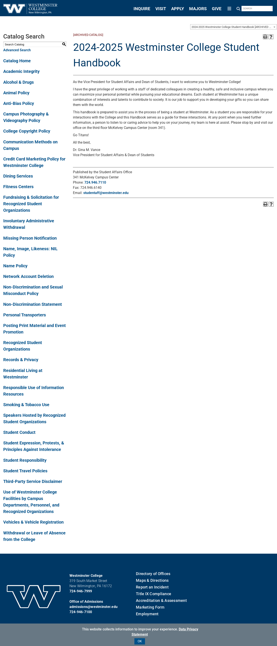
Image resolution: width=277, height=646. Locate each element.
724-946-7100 (80, 612)
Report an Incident (152, 587)
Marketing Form (150, 607)
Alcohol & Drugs (18, 82)
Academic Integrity (21, 71)
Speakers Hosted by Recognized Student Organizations (34, 418)
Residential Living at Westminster (22, 374)
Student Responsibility (25, 460)
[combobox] (233, 26)
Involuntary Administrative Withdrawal (28, 224)
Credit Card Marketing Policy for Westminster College (34, 162)
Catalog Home (17, 60)
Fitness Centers (18, 186)
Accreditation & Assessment (161, 600)
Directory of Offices (153, 573)
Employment (147, 614)
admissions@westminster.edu (93, 607)
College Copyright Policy (26, 131)
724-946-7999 (80, 591)
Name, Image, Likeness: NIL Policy (30, 252)
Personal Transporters (24, 314)
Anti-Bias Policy (18, 103)
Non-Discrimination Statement (32, 304)
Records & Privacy (20, 359)
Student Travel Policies (25, 470)
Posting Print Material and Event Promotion (34, 329)
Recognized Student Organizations (22, 346)
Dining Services (18, 176)
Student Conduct (19, 432)
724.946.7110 (95, 182)
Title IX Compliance (153, 593)
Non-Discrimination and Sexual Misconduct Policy (33, 290)
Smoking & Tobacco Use (26, 404)
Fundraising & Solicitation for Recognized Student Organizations (31, 204)
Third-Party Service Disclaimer (32, 481)
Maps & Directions (152, 580)
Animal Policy (16, 92)
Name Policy (15, 265)
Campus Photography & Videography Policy (26, 117)
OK (140, 641)
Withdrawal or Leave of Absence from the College (34, 536)
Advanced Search (17, 50)
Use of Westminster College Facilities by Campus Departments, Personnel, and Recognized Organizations (31, 501)
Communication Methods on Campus (30, 145)
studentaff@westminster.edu (106, 193)
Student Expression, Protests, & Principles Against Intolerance (33, 446)
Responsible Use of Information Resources (33, 391)
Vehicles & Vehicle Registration (33, 522)
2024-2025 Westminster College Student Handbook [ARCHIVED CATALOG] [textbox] (234, 27)
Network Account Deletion (28, 276)
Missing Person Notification (30, 238)
